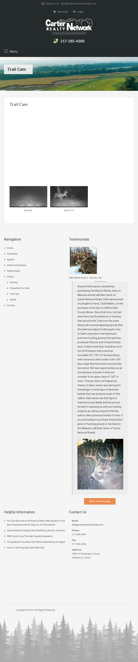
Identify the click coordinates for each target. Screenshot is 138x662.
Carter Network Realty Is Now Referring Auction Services (36, 530)
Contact (11, 305)
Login (78, 11)
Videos (10, 276)
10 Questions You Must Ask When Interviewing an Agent (36, 542)
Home (10, 248)
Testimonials (13, 271)
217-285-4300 (72, 41)
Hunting (14, 282)
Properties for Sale (19, 288)
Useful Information (16, 265)
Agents (10, 259)
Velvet (13, 299)
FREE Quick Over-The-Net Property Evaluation (30, 536)
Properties (12, 253)
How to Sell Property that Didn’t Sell (25, 547)
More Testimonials (99, 501)
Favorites (60, 11)
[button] (28, 200)
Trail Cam (14, 293)
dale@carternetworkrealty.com (78, 3)
